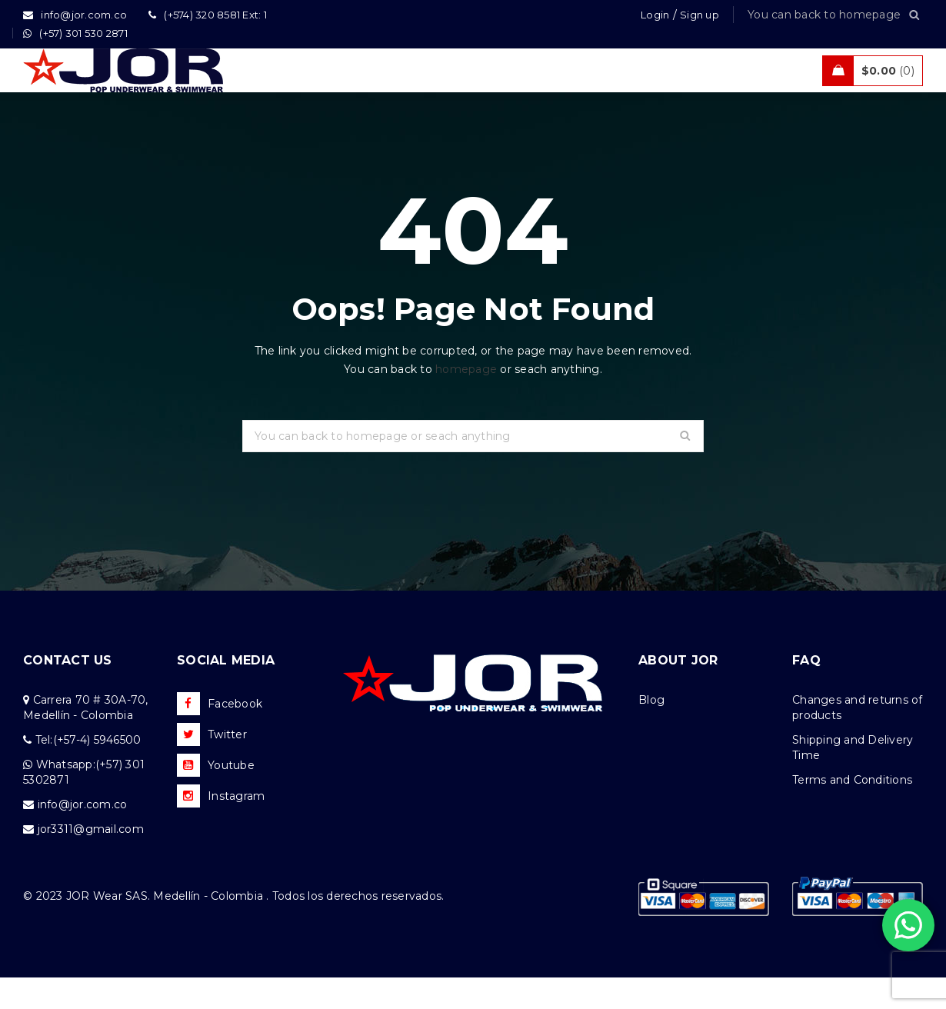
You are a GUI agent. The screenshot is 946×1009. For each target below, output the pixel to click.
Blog (651, 731)
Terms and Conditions (852, 811)
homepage (466, 401)
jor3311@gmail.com (91, 860)
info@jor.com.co (83, 836)
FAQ (806, 691)
